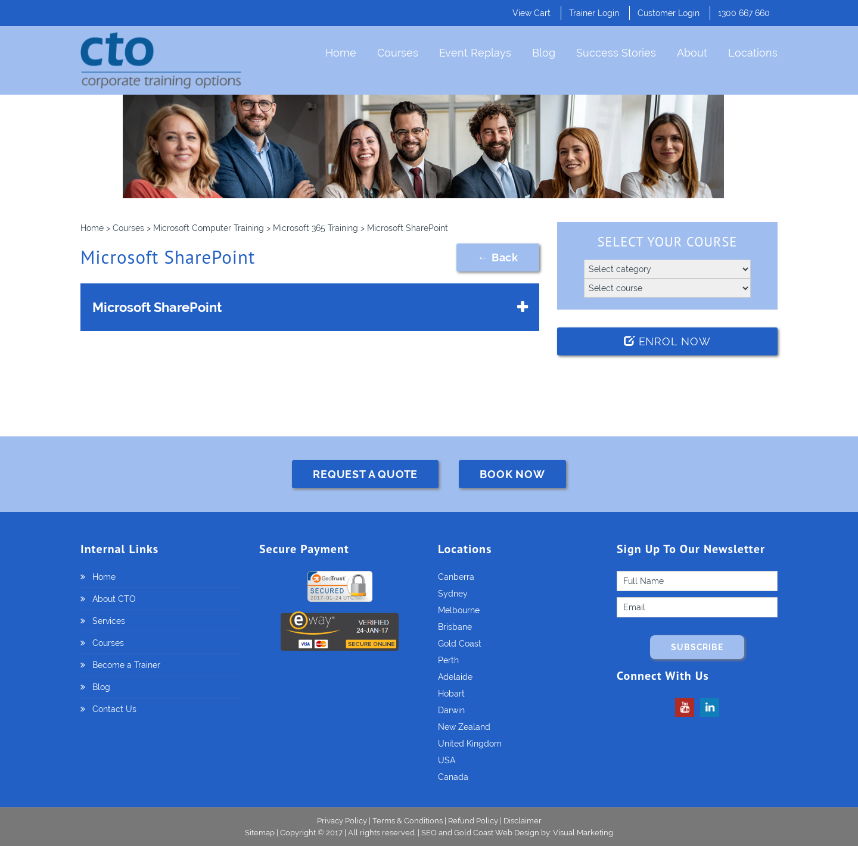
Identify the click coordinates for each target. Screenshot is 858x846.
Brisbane (455, 627)
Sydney (453, 593)
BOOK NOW (512, 474)
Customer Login (669, 13)
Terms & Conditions (407, 820)
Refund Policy (473, 820)
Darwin (451, 710)
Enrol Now (667, 341)
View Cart (531, 13)
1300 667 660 (744, 13)
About (692, 52)
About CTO (114, 599)
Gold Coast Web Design (496, 832)
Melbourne (459, 610)
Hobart (451, 693)
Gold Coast (459, 643)
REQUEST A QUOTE (365, 474)
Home (340, 52)
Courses (397, 52)
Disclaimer (522, 820)
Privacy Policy (342, 820)
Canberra (456, 577)
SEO (429, 832)
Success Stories (616, 52)
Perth (448, 660)
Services (108, 621)
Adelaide (455, 677)
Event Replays (475, 52)
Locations (753, 52)
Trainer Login (594, 13)
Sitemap (260, 832)
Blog (543, 52)
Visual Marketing (583, 832)
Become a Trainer (126, 665)
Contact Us (114, 709)
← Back (497, 257)
